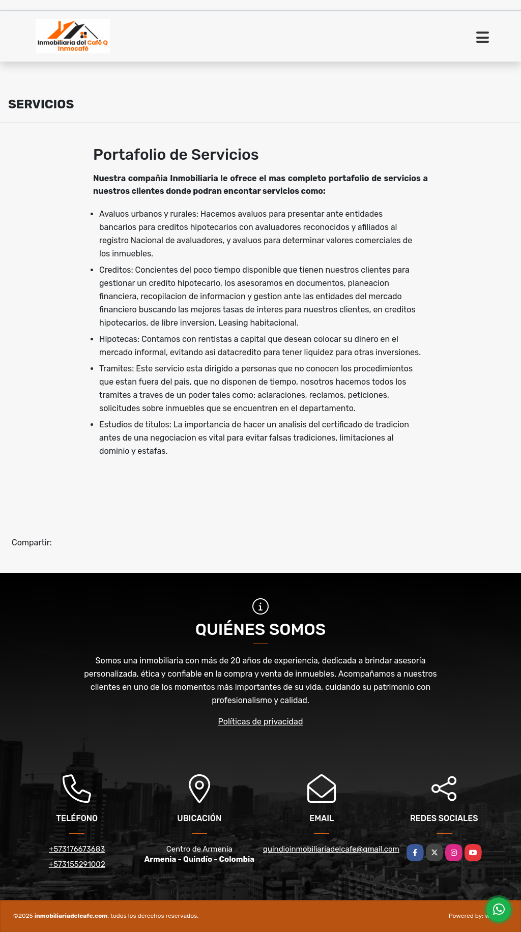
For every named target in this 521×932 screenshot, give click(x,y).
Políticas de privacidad (260, 721)
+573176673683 (77, 849)
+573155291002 (77, 864)
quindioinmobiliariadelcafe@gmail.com (331, 849)
